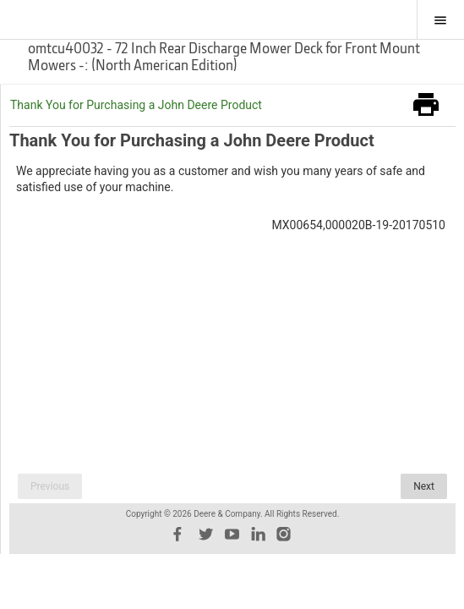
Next (423, 486)
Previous (49, 486)
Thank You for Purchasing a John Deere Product (136, 105)
